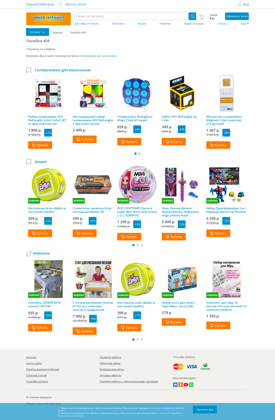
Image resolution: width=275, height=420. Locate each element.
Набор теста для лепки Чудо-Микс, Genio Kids (178, 304)
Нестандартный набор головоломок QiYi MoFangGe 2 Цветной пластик (93, 120)
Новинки (165, 23)
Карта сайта (34, 363)
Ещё (243, 23)
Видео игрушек (194, 23)
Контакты (118, 23)
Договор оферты (110, 375)
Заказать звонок (75, 4)
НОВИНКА (34, 200)
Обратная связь (110, 363)
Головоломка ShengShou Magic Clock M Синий (135, 118)
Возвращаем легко (112, 369)
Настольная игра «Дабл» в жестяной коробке (47, 210)
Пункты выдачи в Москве (42, 369)
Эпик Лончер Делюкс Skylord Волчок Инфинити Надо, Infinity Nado (180, 211)
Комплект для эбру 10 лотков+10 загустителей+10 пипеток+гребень (226, 306)
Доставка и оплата (87, 23)
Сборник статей (36, 375)
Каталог (31, 357)
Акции (142, 23)
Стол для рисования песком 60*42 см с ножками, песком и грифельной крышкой (93, 306)
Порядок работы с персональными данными (129, 381)
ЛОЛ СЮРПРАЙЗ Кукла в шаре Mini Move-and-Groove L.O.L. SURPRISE (137, 211)
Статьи (221, 23)
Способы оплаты (37, 381)
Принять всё (205, 409)
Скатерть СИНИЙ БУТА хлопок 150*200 (44, 304)
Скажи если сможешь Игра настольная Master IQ (92, 210)
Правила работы (110, 357)
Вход (246, 4)
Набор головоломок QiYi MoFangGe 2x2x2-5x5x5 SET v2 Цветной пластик (47, 120)
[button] (135, 153)
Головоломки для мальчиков (97, 56)
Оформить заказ (237, 16)
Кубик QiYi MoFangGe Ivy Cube (179, 118)
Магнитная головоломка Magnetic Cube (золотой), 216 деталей (224, 120)
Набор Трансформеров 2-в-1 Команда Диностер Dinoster (226, 210)
